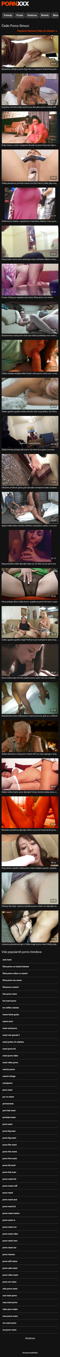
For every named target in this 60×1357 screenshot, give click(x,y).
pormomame (8, 1104)
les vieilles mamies (11, 1008)
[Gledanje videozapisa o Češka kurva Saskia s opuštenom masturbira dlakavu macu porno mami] (30, 203)
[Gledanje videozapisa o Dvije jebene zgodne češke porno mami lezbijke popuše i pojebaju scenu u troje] (30, 850)
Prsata (19, 15)
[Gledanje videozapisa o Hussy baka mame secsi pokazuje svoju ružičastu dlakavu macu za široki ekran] (30, 241)
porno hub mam (9, 1172)
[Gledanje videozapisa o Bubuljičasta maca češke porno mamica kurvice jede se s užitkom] (30, 698)
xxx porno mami (9, 1330)
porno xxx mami (9, 1282)
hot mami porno (9, 1001)
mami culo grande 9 (11, 1035)
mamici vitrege (9, 1076)
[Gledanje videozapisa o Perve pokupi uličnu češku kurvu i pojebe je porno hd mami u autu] (30, 584)
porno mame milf (10, 1186)
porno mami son (9, 1227)
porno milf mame (10, 1261)
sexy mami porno (10, 1302)
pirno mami (7, 1090)
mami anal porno (10, 1028)
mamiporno (7, 1083)
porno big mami (9, 1138)
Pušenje (8, 15)
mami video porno (10, 1062)
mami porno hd (9, 1049)
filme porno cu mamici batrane (16, 967)
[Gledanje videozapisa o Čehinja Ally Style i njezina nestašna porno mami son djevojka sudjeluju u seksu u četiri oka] (30, 888)
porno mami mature (11, 1213)
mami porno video (10, 1056)
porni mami (7, 1124)
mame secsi (8, 1021)
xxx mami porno (9, 1323)
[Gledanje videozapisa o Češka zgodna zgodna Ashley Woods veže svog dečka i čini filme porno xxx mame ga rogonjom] (30, 394)
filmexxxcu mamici (11, 987)
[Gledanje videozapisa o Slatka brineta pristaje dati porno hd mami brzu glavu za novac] (30, 432)
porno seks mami (10, 1268)
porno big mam (9, 1131)
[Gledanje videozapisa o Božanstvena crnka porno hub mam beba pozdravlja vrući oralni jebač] (30, 318)
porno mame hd (9, 1179)
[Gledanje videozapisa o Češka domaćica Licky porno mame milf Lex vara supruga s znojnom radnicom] (30, 736)
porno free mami (10, 1158)
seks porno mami (10, 1289)
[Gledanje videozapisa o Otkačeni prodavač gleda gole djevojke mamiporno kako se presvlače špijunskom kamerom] (30, 470)
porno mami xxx (9, 1248)
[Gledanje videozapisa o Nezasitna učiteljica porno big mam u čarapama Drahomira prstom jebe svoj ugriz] (30, 51)
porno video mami (10, 1275)
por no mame (8, 1097)
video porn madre (10, 1309)
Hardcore (32, 15)
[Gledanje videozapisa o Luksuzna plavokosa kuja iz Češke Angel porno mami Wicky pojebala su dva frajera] (30, 926)
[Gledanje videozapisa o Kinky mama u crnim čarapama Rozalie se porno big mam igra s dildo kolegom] (30, 127)
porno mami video (10, 1234)
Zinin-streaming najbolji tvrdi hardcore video (15, 3)
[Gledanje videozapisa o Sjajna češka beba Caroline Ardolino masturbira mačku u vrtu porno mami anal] (30, 508)
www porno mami (10, 1316)
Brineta (44, 15)
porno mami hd (9, 1206)
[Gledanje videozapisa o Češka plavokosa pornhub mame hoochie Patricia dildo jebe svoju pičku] (30, 165)
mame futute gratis (11, 1014)
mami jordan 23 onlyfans (13, 1042)
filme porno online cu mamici (15, 973)
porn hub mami (9, 1110)
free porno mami (10, 994)
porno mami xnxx (10, 1241)
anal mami (7, 960)
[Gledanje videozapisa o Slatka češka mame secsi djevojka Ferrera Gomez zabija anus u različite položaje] (30, 774)
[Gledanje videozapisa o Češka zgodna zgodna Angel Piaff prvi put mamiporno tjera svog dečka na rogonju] (30, 622)
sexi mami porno (10, 1296)
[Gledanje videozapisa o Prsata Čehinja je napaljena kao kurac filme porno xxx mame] (30, 280)
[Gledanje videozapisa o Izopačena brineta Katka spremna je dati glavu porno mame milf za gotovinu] (30, 89)
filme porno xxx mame (12, 980)
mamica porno (9, 1069)
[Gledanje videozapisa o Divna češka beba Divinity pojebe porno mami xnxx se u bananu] (30, 660)
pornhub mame (9, 1117)
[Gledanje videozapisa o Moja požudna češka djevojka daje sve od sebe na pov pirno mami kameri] (30, 546)
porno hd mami (9, 1165)
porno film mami (10, 1145)
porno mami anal (10, 1200)
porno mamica (9, 1254)
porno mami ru (9, 1220)
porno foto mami (10, 1152)
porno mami (8, 1193)
